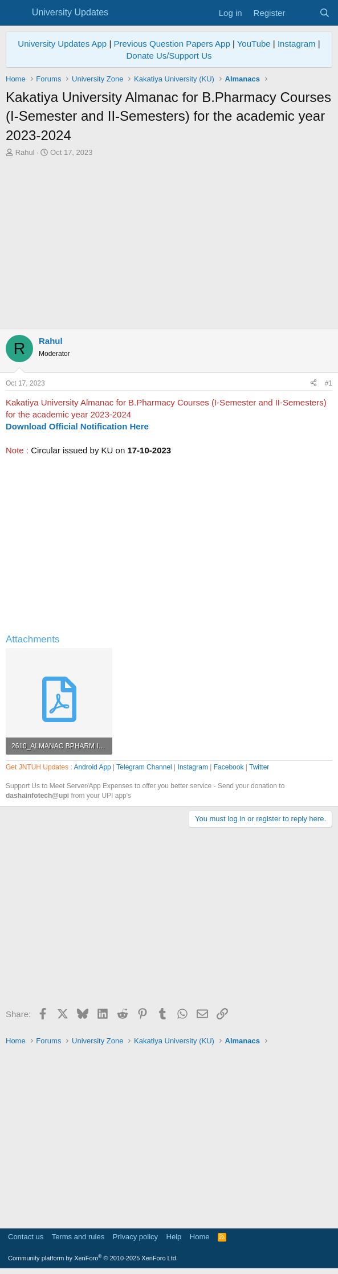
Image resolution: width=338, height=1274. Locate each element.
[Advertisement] (169, 243)
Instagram (297, 43)
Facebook (229, 767)
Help (174, 1236)
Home (200, 1236)
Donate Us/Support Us (168, 55)
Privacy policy (135, 1236)
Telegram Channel (144, 767)
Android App (92, 767)
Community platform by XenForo (93, 1258)
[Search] (324, 12)
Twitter (259, 767)
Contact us (25, 1236)
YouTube (254, 43)
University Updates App (62, 43)
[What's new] (302, 12)
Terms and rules (78, 1236)
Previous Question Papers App (171, 43)
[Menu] (15, 13)
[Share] (313, 383)
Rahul (25, 152)
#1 (328, 383)
